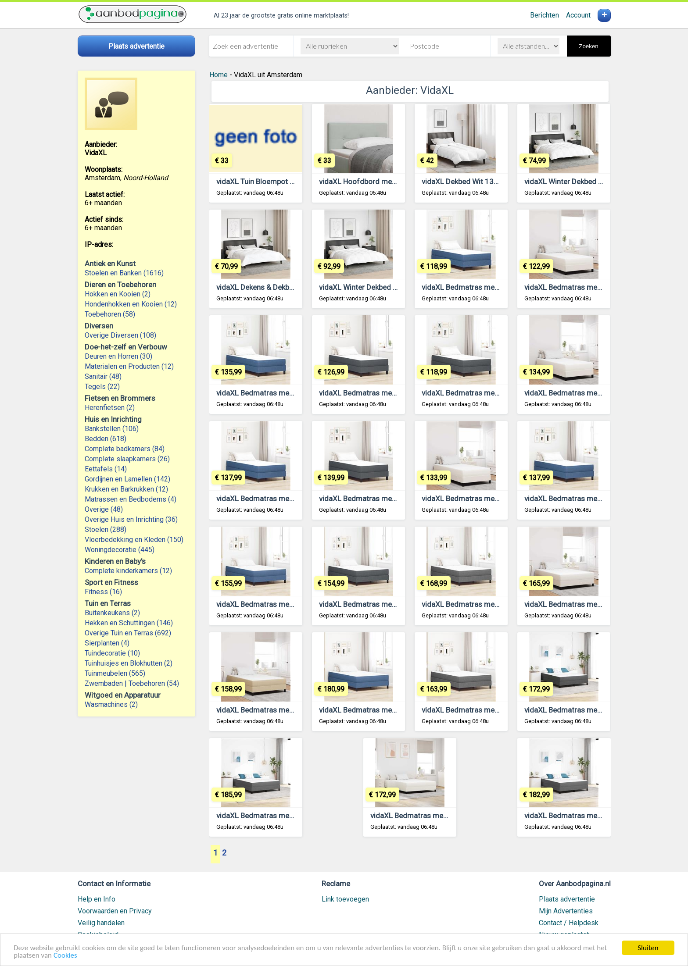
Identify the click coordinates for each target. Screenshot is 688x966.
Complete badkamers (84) (125, 449)
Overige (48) (104, 509)
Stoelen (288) (105, 529)
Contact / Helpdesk (568, 923)
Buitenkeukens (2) (112, 613)
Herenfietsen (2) (110, 407)
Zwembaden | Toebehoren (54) (132, 683)
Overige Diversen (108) (120, 335)
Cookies (65, 955)
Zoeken (588, 46)
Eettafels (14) (106, 469)
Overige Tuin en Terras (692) (128, 633)
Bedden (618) (105, 439)
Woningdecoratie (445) (119, 549)
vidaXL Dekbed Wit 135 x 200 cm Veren (487, 181)
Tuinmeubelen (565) (115, 673)
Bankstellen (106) (112, 428)
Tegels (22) (102, 386)
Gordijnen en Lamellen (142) (127, 479)
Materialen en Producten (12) (129, 366)
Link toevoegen (345, 899)
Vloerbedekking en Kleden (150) (134, 539)
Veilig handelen (101, 923)
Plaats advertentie (567, 899)
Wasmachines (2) (111, 704)
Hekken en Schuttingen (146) (129, 623)
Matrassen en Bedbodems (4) (130, 499)
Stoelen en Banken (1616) (124, 273)
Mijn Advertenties (566, 911)
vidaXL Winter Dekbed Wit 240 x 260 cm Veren (395, 287)
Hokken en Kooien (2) (117, 294)
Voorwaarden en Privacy (115, 911)
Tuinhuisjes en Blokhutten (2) (128, 663)
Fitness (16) (103, 592)
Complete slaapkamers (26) (127, 459)
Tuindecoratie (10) (112, 653)
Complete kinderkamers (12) (128, 571)
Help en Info (96, 899)
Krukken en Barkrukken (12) (126, 489)
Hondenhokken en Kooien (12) (131, 304)
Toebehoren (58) (110, 314)
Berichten (544, 15)
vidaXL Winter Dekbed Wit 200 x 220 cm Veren (600, 181)
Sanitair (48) (103, 376)
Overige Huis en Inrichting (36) (131, 519)
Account (578, 15)
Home (218, 75)
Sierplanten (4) (107, 643)
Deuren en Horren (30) (118, 356)
